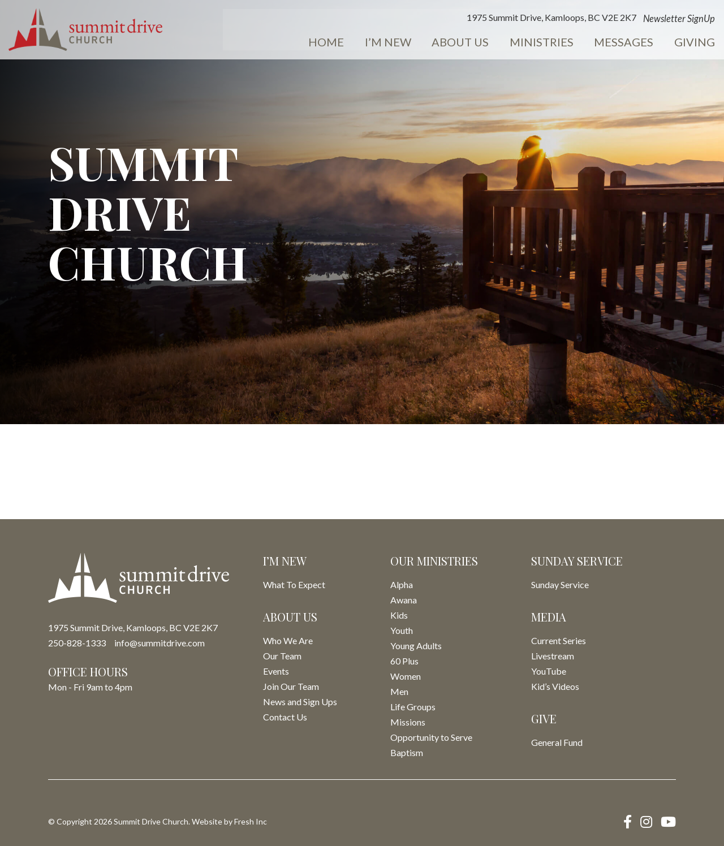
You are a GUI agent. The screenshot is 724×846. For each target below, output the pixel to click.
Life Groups (413, 706)
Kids (399, 615)
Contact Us (285, 716)
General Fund (557, 742)
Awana (403, 599)
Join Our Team (291, 686)
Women (405, 676)
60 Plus (404, 660)
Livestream (552, 655)
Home (284, 43)
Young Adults (416, 645)
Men (399, 691)
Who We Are (288, 640)
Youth (401, 630)
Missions (407, 721)
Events (693, 43)
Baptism (406, 752)
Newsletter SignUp (621, 19)
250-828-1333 (77, 642)
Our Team (282, 655)
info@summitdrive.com (159, 642)
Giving (634, 43)
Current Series (558, 640)
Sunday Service (560, 584)
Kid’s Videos (555, 686)
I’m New (342, 43)
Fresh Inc (250, 821)
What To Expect (294, 584)
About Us (410, 43)
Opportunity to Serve (431, 737)
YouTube (548, 671)
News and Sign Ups (300, 701)
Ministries (488, 43)
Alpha (401, 584)
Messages (567, 43)
